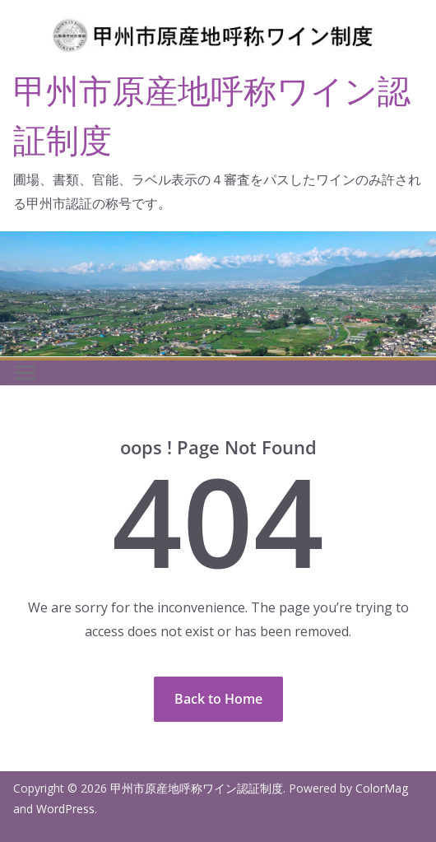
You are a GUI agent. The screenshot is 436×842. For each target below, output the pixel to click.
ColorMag (381, 788)
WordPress (65, 808)
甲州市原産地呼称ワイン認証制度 (196, 788)
